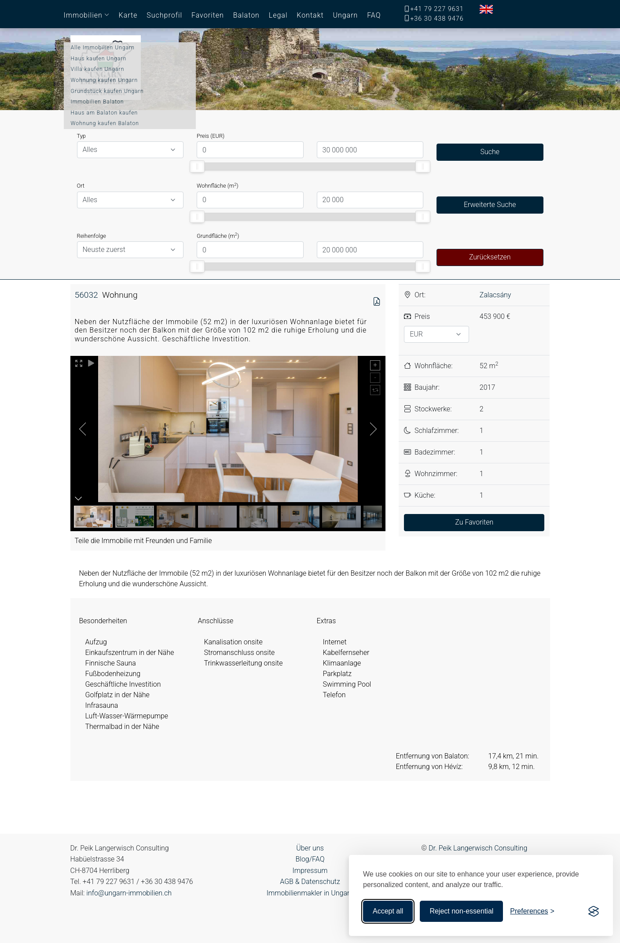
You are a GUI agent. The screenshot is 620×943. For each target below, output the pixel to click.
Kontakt (310, 15)
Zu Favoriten (474, 522)
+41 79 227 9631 (436, 9)
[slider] (197, 166)
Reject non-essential (461, 911)
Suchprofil (164, 15)
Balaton (246, 15)
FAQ (374, 15)
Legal (278, 15)
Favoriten (207, 15)
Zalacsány (495, 295)
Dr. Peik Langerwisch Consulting (478, 848)
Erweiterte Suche (490, 204)
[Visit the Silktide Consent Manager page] (593, 911)
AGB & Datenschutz (310, 881)
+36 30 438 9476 (436, 18)
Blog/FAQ (309, 859)
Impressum (309, 870)
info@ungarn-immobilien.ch (129, 893)
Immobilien (83, 15)
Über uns (310, 848)
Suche (489, 152)
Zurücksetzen (490, 257)
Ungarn (345, 15)
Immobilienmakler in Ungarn (310, 893)
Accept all (388, 911)
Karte (128, 15)
